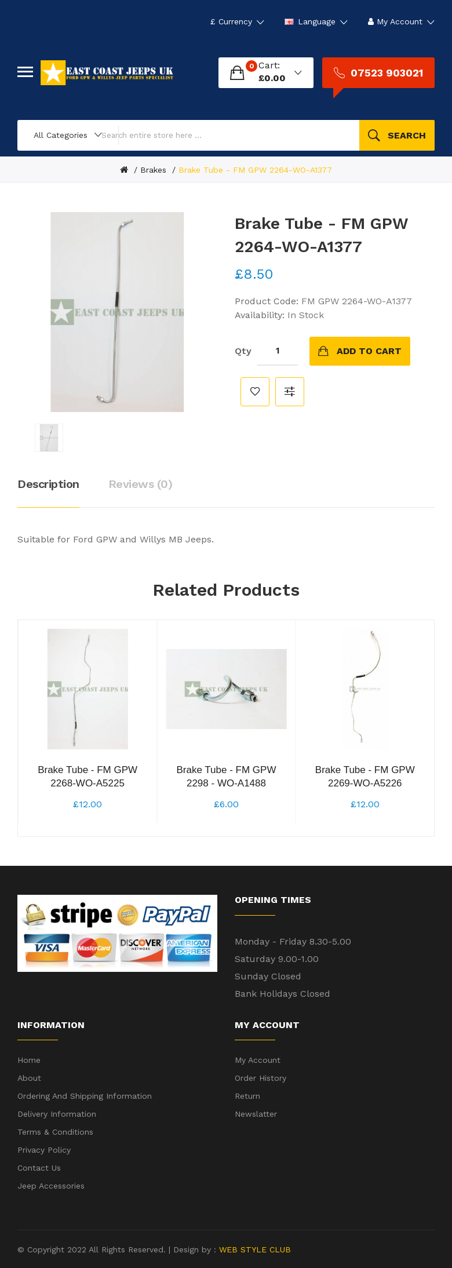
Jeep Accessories (51, 1185)
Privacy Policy (44, 1149)
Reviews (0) (140, 484)
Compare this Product (289, 391)
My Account (257, 1060)
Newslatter (256, 1113)
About (29, 1078)
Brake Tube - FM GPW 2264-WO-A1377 (255, 169)
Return (247, 1096)
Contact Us (39, 1167)
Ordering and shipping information (84, 1096)
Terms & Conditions (55, 1131)
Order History (260, 1078)
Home (29, 1060)
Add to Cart (369, 350)
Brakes (153, 169)
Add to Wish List (254, 391)
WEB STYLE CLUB (253, 1249)
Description (48, 484)
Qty (243, 350)
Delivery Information (56, 1113)
